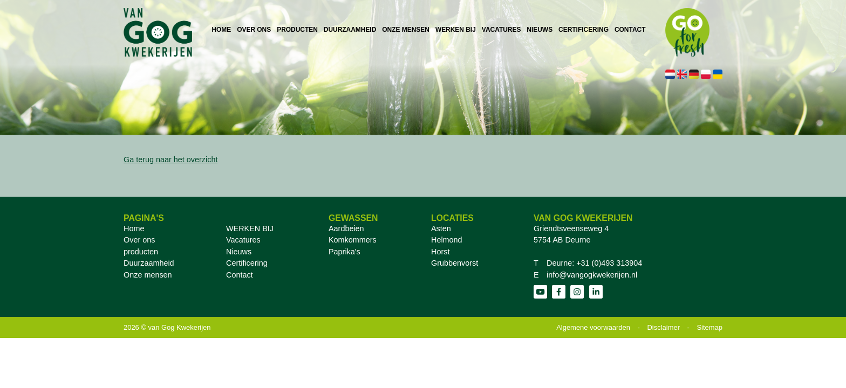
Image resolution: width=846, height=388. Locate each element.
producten (141, 251)
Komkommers (353, 239)
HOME (221, 29)
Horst (440, 251)
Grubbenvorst (454, 263)
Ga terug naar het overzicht (170, 159)
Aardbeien (346, 228)
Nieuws (238, 251)
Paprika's (344, 251)
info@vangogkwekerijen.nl (592, 275)
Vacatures (243, 239)
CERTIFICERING (583, 29)
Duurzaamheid (149, 263)
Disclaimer (663, 327)
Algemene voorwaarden (593, 327)
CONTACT (630, 29)
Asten (441, 228)
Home (134, 228)
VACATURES (501, 29)
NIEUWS (539, 29)
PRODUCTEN (297, 29)
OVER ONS (254, 29)
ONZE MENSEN (405, 29)
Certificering (247, 263)
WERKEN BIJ (455, 29)
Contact (239, 275)
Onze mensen (148, 275)
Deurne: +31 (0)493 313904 (594, 263)
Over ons (139, 239)
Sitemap (709, 327)
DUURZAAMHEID (350, 29)
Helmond (446, 239)
